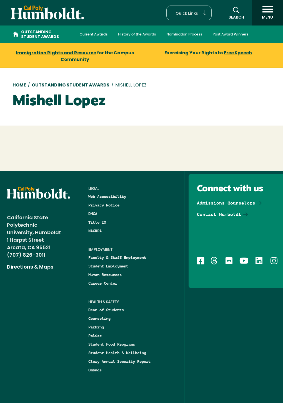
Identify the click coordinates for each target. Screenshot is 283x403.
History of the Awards (137, 34)
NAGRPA (95, 231)
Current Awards (94, 34)
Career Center (102, 283)
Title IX (97, 222)
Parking (96, 327)
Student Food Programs (111, 344)
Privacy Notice (103, 205)
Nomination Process (184, 34)
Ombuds (95, 370)
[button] (189, 13)
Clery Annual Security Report (119, 361)
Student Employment (108, 266)
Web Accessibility (107, 196)
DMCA (92, 213)
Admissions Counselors (226, 203)
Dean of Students (106, 310)
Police (95, 335)
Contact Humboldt (219, 214)
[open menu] (267, 12)
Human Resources (105, 274)
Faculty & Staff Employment (117, 257)
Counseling (99, 318)
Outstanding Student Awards (36, 34)
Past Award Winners (231, 34)
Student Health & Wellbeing (117, 353)
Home (19, 85)
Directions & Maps (30, 267)
